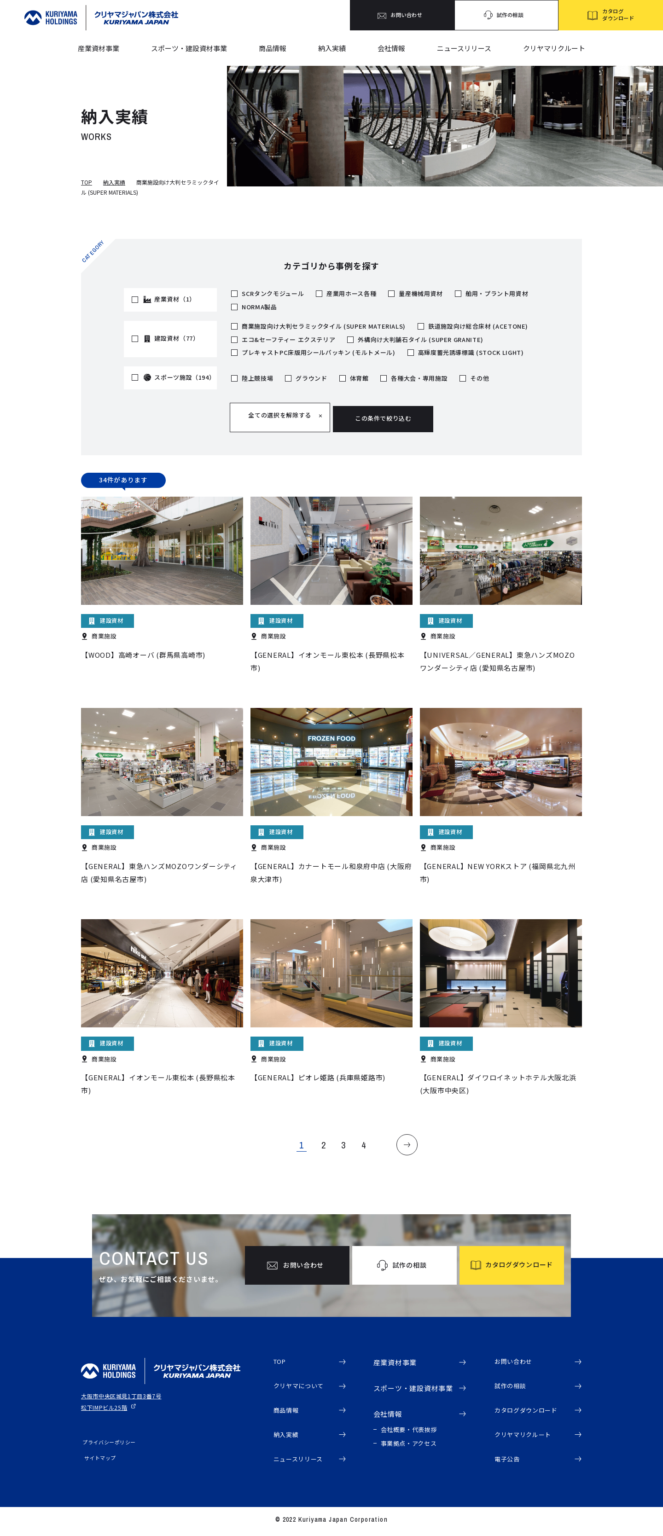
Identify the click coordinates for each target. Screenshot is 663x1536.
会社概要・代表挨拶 (409, 1426)
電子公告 (508, 1462)
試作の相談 (512, 1385)
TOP (86, 182)
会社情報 (391, 48)
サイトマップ (97, 1454)
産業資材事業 (98, 48)
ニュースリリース (464, 48)
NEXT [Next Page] (414, 1139)
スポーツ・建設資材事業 (189, 48)
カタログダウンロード (530, 1410)
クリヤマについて (302, 1385)
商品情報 (272, 48)
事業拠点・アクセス (409, 1440)
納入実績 (332, 48)
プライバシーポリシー (107, 1439)
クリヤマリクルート (554, 48)
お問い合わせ (516, 1359)
